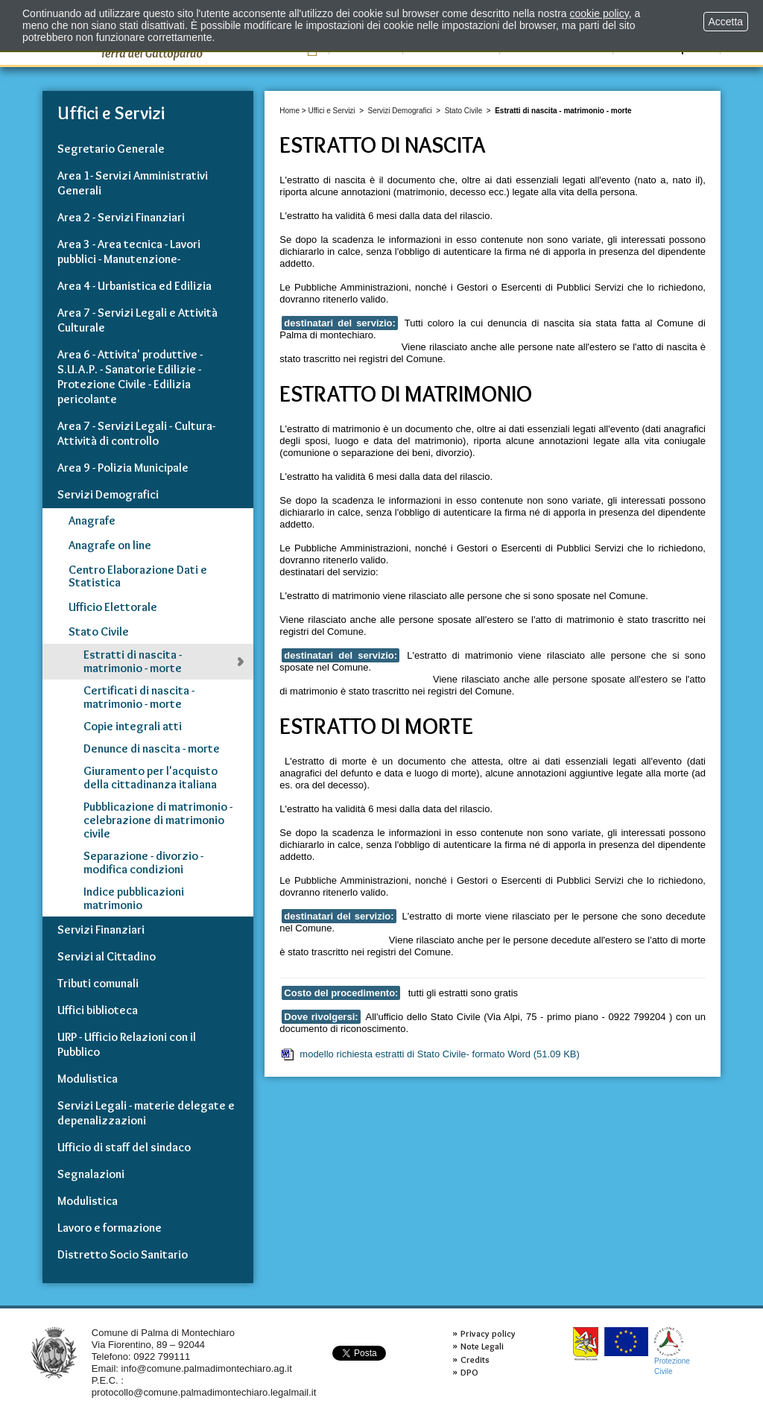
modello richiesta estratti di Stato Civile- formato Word (429, 1054)
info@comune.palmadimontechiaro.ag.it (206, 1368)
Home (289, 111)
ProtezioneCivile (672, 1351)
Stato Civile (464, 111)
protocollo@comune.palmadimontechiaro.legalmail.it (204, 1392)
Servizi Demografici (400, 111)
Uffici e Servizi (331, 111)
